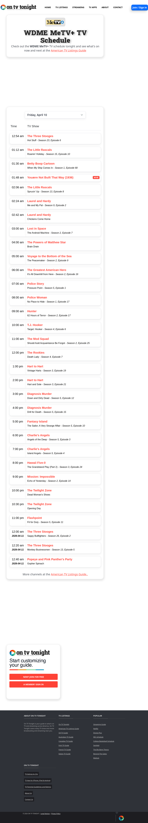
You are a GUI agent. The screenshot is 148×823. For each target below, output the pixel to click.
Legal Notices (45, 814)
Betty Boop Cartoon (41, 163)
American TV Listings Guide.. (69, 574)
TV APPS (93, 7)
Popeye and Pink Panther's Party (49, 559)
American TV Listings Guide (68, 50)
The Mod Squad (38, 338)
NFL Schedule (98, 737)
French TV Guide (65, 749)
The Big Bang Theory (101, 749)
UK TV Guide (63, 733)
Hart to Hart (35, 366)
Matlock (96, 758)
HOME (48, 7)
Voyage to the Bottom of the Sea (49, 256)
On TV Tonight (64, 724)
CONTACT (118, 7)
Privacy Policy (55, 814)
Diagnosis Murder (39, 393)
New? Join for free (33, 677)
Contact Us (29, 799)
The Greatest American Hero (46, 270)
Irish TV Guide (64, 745)
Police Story (35, 283)
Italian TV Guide (65, 754)
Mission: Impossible (41, 476)
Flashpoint (34, 517)
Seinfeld (96, 745)
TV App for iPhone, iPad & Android (37, 780)
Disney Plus (97, 733)
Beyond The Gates (100, 754)
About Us (28, 793)
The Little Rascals (39, 149)
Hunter (32, 311)
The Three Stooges (40, 136)
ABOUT (105, 7)
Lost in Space (36, 228)
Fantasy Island (37, 421)
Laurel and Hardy (39, 201)
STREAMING (78, 7)
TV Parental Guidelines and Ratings (38, 787)
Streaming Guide (99, 724)
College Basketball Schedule (103, 741)
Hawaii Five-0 (36, 462)
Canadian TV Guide (66, 741)
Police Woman (37, 297)
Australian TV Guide (66, 737)
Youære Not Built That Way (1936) (50, 177)
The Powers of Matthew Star (46, 242)
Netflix (95, 728)
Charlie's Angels (38, 435)
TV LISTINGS (62, 7)
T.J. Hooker (35, 325)
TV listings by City (31, 774)
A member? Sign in (33, 684)
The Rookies (36, 352)
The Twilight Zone (39, 490)
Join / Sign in (140, 7)
